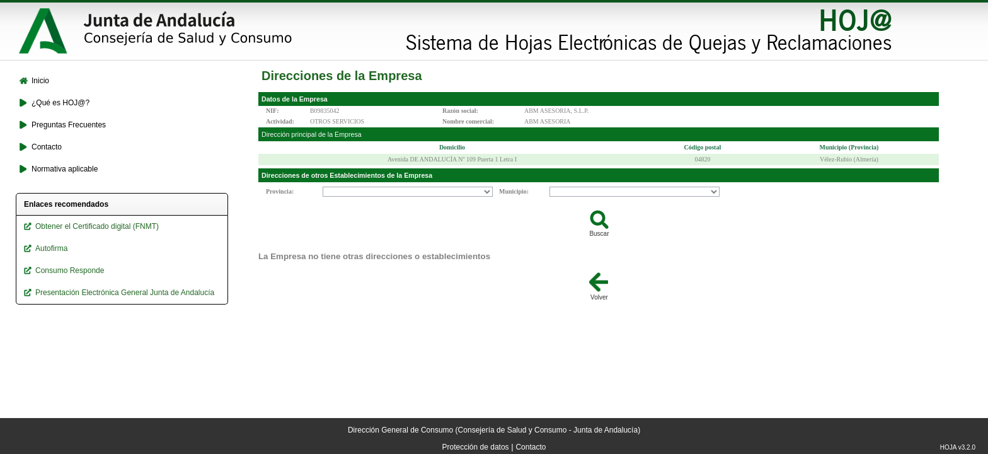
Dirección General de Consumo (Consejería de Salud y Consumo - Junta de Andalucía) (494, 430)
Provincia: (280, 191)
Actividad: (280, 121)
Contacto (530, 447)
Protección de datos (475, 447)
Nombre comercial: (468, 121)
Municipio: (514, 191)
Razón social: (460, 110)
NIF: (272, 110)
